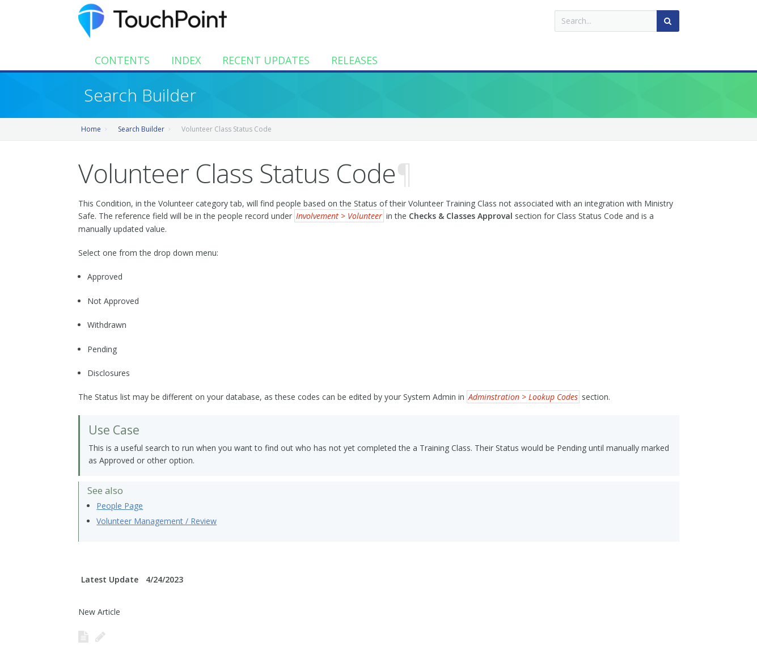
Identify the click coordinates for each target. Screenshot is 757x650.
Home (91, 129)
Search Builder (141, 129)
